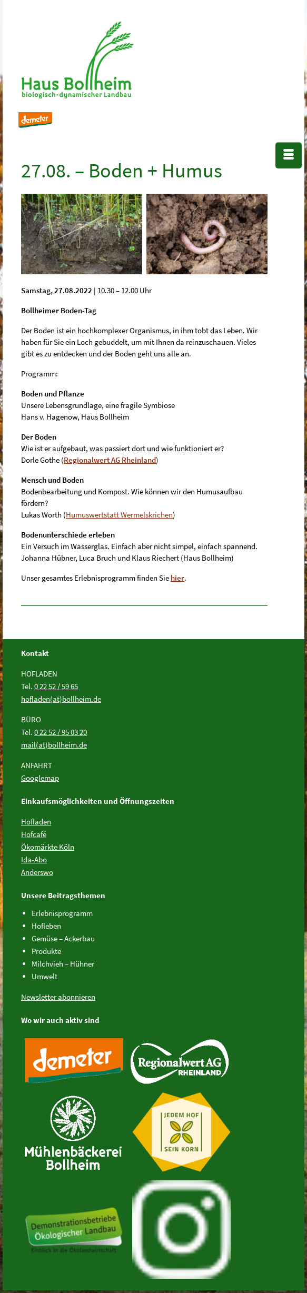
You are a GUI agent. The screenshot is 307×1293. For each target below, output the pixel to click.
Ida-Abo (34, 859)
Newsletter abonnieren (58, 997)
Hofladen (36, 822)
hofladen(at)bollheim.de (61, 699)
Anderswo (37, 872)
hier (177, 578)
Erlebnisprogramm (62, 913)
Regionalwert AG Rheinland (110, 460)
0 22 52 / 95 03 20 (60, 732)
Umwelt (44, 976)
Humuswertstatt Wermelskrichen (119, 515)
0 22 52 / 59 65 (56, 686)
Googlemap (40, 778)
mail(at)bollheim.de (54, 745)
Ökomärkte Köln (47, 847)
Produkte (46, 951)
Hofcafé (33, 834)
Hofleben (46, 926)
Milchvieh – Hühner (63, 964)
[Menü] (288, 155)
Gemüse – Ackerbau (63, 938)
